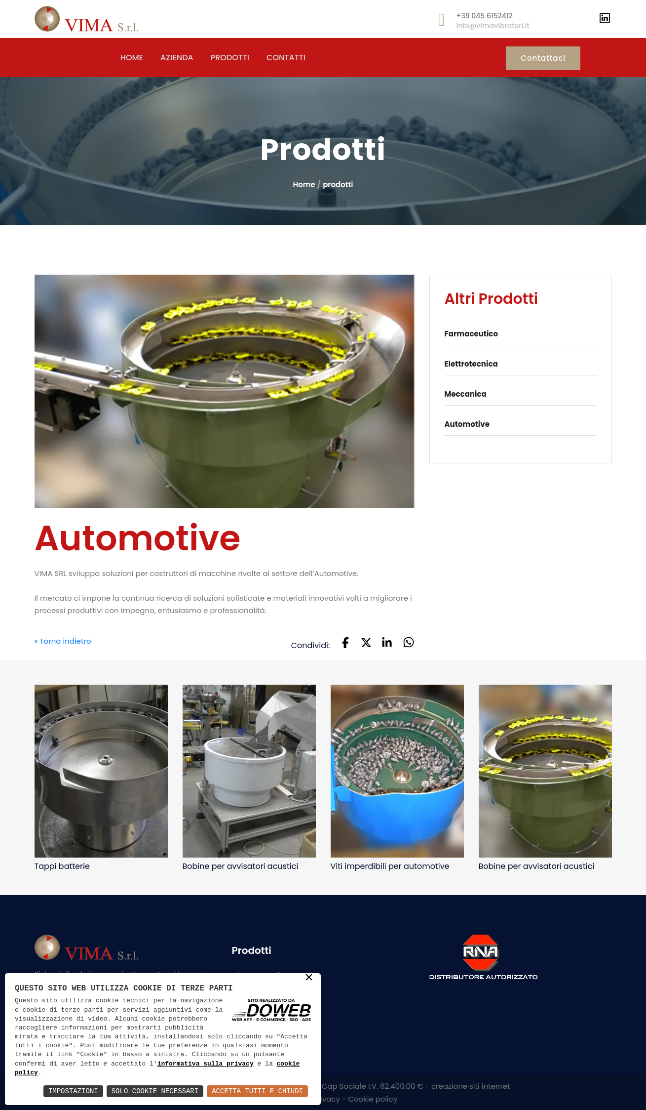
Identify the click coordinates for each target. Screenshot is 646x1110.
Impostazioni (73, 1091)
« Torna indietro (63, 641)
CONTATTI (285, 57)
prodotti (338, 184)
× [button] (308, 978)
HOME (131, 57)
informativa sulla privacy (205, 1064)
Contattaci (543, 58)
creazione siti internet (470, 1086)
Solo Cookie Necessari (155, 1091)
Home (304, 184)
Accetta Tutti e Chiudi (257, 1091)
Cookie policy (372, 1099)
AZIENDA (176, 57)
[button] (345, 644)
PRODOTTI (230, 57)
